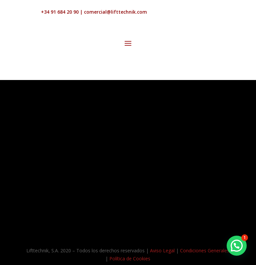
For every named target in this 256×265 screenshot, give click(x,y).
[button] (237, 246)
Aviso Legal (162, 250)
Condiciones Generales (204, 250)
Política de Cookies (129, 258)
